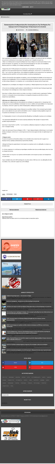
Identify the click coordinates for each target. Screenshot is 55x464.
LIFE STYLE (5, 378)
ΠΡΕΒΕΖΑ (30, 383)
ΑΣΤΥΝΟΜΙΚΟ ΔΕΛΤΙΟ (36, 378)
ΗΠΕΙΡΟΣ (26, 380)
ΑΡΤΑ (29, 378)
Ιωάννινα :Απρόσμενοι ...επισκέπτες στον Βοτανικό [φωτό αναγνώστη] (23, 302)
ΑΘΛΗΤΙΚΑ (18, 378)
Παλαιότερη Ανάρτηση (40, 210)
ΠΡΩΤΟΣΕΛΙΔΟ (10, 194)
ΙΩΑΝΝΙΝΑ (43, 380)
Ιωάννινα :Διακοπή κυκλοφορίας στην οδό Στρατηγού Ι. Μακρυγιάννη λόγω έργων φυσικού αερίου (29, 350)
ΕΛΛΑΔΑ (4, 380)
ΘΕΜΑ (31, 380)
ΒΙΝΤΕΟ (44, 378)
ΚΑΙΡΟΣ (48, 380)
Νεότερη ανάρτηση (14, 210)
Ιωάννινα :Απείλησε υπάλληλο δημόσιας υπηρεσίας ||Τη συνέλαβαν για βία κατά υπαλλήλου (27, 345)
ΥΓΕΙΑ (16, 194)
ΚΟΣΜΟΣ (4, 383)
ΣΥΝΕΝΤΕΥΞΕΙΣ (6, 386)
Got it (31, 7)
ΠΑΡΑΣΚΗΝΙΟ (11, 383)
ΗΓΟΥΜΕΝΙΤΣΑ (19, 380)
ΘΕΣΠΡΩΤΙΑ (36, 380)
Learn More (25, 7)
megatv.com (5, 191)
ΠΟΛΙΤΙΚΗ (17, 383)
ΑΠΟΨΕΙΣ (24, 378)
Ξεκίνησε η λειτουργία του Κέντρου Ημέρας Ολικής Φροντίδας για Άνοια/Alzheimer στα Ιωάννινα (29, 307)
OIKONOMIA (11, 378)
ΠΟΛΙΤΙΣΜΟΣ (23, 383)
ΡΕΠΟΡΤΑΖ (44, 383)
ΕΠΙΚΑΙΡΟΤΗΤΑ (11, 380)
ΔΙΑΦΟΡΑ (50, 378)
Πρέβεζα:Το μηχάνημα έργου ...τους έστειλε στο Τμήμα (19, 296)
